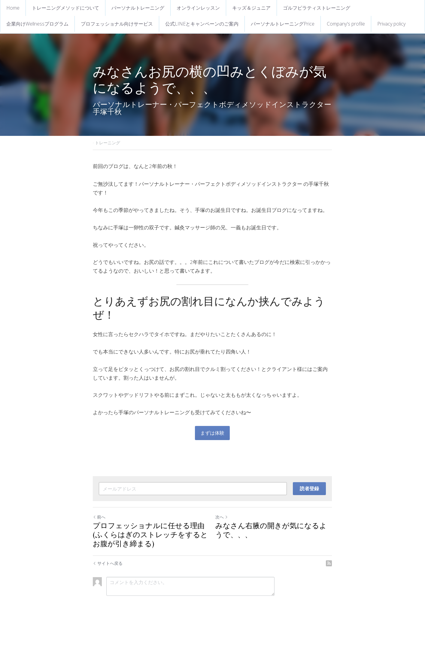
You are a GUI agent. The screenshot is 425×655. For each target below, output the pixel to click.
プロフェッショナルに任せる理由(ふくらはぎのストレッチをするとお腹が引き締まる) (150, 535)
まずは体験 (213, 433)
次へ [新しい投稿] (222, 517)
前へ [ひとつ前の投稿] (99, 517)
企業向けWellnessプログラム (37, 23)
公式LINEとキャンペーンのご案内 (201, 23)
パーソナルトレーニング (137, 8)
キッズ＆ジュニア (251, 8)
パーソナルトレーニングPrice (282, 23)
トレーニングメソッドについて (65, 8)
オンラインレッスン (198, 8)
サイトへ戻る (108, 563)
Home (13, 8)
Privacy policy (391, 23)
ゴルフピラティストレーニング (316, 8)
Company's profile (346, 23)
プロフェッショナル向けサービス (117, 23)
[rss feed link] (329, 563)
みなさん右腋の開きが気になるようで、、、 (271, 531)
